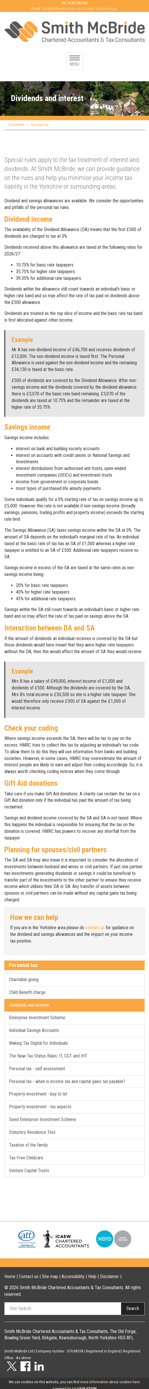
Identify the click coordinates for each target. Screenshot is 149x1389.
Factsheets (16, 125)
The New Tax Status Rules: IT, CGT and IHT (48, 1056)
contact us (95, 927)
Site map (50, 1276)
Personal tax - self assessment (37, 1068)
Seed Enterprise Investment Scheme (42, 1119)
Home (9, 1276)
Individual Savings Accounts (34, 1030)
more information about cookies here (110, 1381)
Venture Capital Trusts (29, 1170)
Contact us (91, 8)
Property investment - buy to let (38, 1094)
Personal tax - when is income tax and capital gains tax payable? (67, 1081)
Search (132, 1308)
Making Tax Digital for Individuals (38, 1043)
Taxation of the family (28, 1145)
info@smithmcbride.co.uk (61, 8)
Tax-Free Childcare (26, 1158)
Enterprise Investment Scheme (37, 1017)
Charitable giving (24, 979)
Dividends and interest (29, 1005)
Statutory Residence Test (32, 1132)
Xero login (110, 8)
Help (92, 1276)
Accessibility (73, 1276)
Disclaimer (109, 1276)
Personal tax (40, 125)
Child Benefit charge (27, 992)
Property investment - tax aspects (40, 1106)
